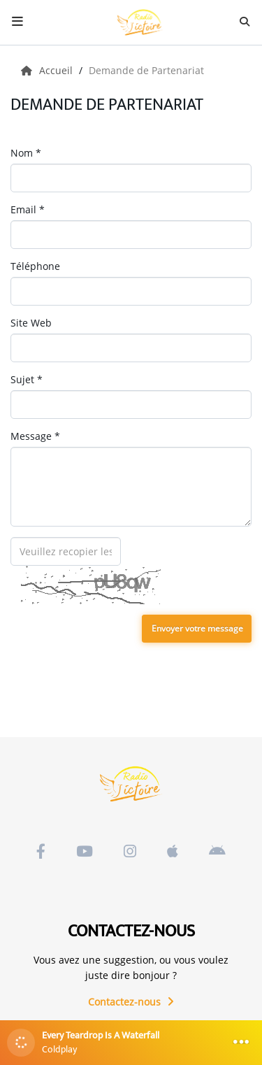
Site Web (31, 322)
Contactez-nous (131, 1001)
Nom (25, 152)
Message (35, 436)
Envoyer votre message (197, 628)
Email (27, 209)
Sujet (26, 379)
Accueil (48, 70)
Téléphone (35, 266)
